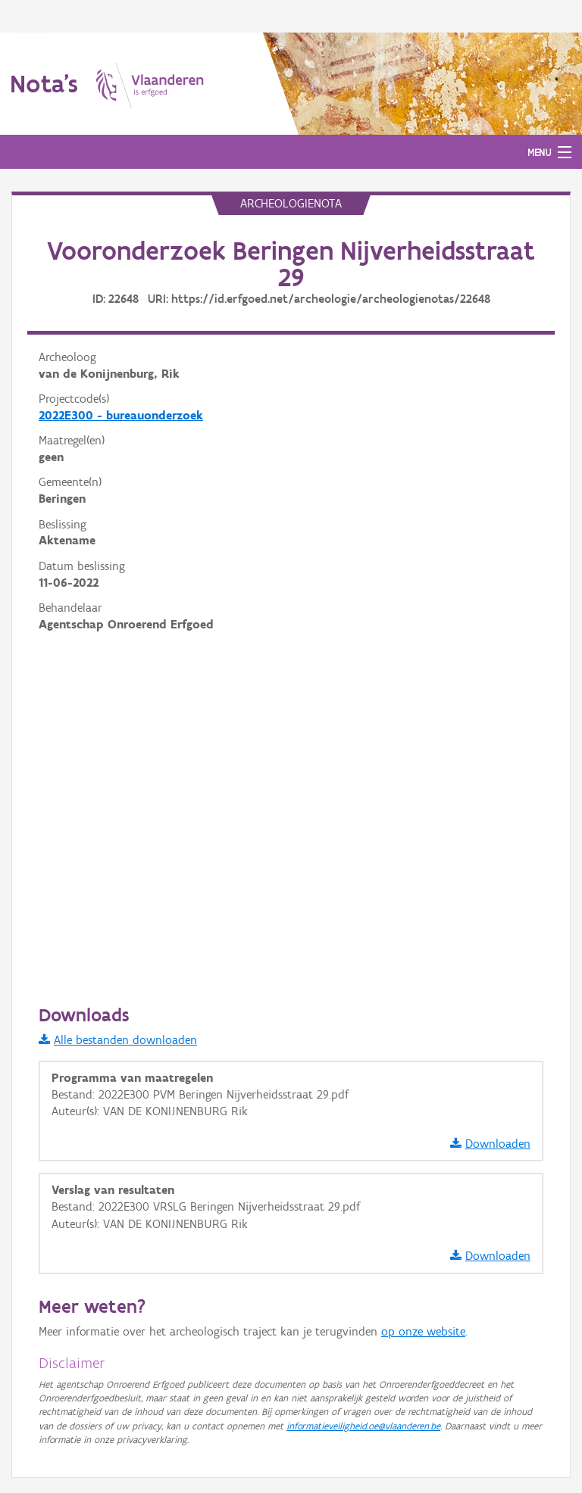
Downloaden (490, 1143)
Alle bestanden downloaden (118, 1040)
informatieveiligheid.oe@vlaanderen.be (363, 1426)
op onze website (423, 1331)
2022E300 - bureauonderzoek (121, 415)
